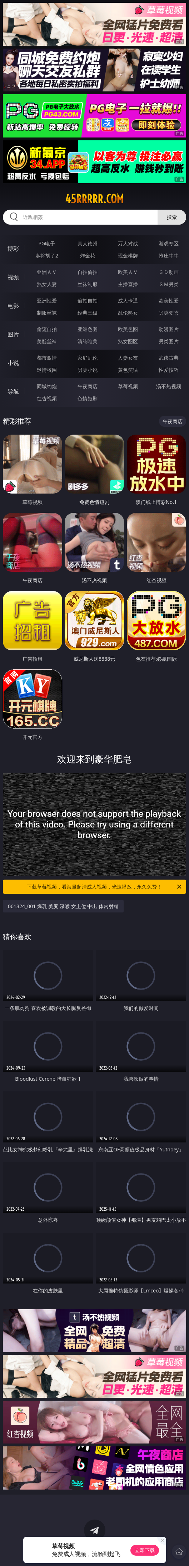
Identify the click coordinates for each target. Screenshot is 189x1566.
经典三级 (88, 312)
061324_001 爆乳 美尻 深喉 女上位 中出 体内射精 (63, 906)
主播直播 (128, 284)
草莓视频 (128, 386)
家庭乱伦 (88, 357)
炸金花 (87, 255)
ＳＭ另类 (169, 284)
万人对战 (128, 243)
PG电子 (47, 243)
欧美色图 (128, 329)
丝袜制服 (88, 284)
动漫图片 (169, 329)
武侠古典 (169, 357)
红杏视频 (47, 398)
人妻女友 (128, 357)
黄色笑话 (128, 369)
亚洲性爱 (47, 300)
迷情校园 (47, 369)
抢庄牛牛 (169, 255)
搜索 (172, 217)
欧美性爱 (169, 300)
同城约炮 (47, 386)
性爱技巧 (169, 369)
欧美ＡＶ (128, 272)
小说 (13, 363)
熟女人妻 (47, 284)
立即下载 (145, 1550)
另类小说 (88, 369)
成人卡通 (128, 300)
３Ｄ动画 (169, 272)
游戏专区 (169, 243)
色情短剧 (88, 398)
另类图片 (169, 341)
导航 (13, 391)
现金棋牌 (128, 255)
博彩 (13, 248)
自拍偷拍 (88, 272)
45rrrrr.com (94, 199)
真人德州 (88, 243)
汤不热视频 (168, 386)
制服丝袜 (47, 312)
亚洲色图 (88, 329)
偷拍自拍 (88, 300)
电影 (13, 306)
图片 (13, 334)
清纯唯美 (88, 341)
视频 (13, 277)
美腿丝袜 (47, 341)
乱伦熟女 (128, 312)
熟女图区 (128, 341)
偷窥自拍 (47, 329)
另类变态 (169, 312)
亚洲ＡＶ (47, 272)
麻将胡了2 (46, 255)
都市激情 (47, 357)
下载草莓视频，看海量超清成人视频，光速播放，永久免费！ (105, 886)
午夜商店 (88, 386)
